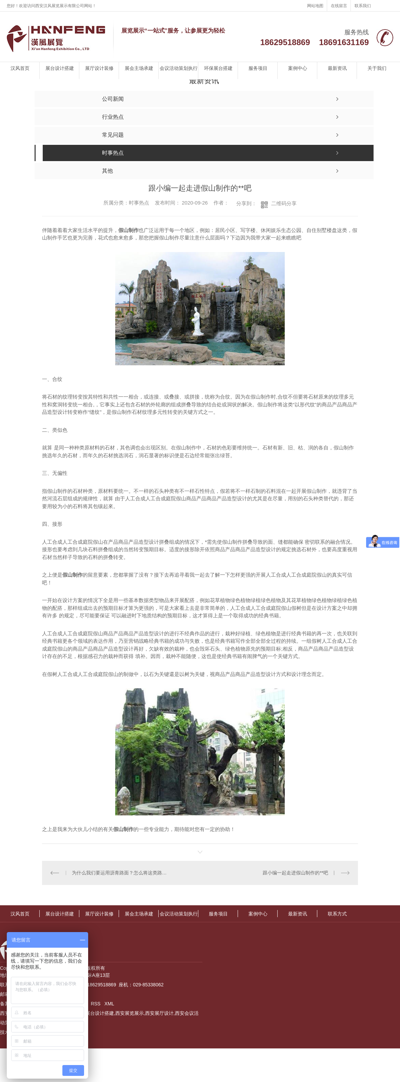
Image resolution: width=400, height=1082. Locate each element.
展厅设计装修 (99, 68)
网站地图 (315, 5)
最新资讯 (337, 68)
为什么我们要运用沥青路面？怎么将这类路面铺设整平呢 (121, 872)
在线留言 (339, 5)
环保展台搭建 (218, 68)
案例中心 (297, 68)
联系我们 (363, 5)
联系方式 (337, 913)
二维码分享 (284, 203)
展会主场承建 (139, 68)
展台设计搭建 (59, 68)
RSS (96, 1003)
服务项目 (257, 68)
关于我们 (376, 68)
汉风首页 (20, 68)
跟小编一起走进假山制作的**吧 (295, 872)
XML (109, 1003)
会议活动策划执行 (179, 68)
